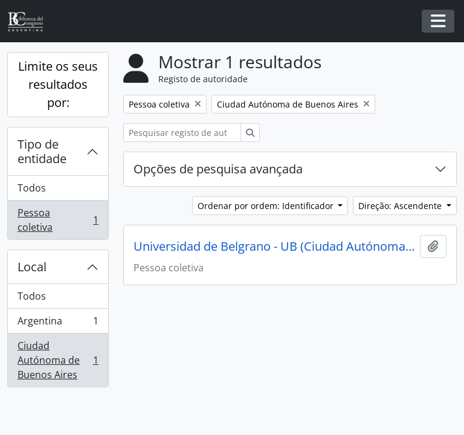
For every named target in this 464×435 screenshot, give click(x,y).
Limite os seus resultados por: (58, 84)
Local (32, 267)
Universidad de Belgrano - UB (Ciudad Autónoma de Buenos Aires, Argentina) (274, 246)
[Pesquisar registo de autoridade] (182, 132)
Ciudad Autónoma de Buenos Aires (57, 360)
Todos (32, 188)
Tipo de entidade (42, 151)
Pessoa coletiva (57, 220)
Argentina (57, 324)
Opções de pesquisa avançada (218, 169)
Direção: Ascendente (401, 205)
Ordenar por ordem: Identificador (267, 205)
